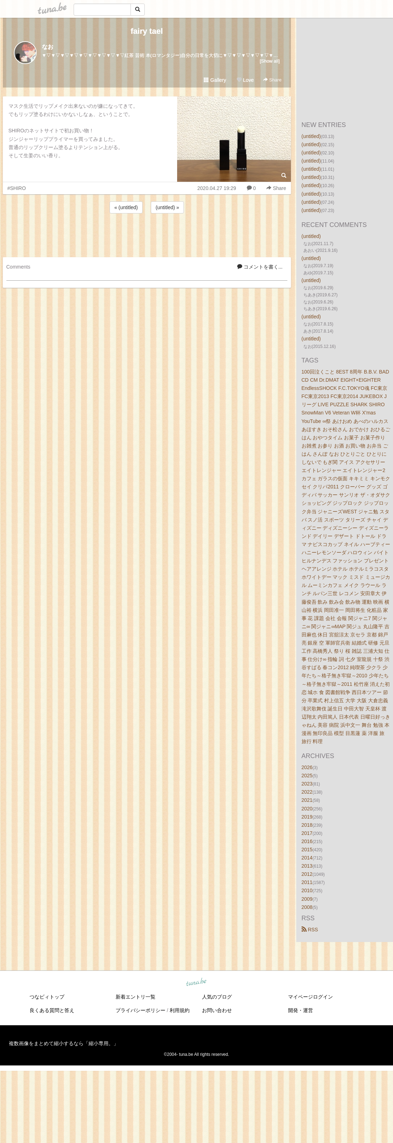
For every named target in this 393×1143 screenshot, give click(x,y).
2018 (307, 825)
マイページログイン (310, 997)
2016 (307, 841)
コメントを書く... (260, 267)
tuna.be (196, 982)
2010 (307, 890)
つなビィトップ (47, 997)
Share (272, 80)
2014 (307, 858)
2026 (307, 767)
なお (47, 47)
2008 (307, 907)
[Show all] (270, 61)
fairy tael (147, 31)
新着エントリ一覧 (135, 997)
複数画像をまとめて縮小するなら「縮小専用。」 (63, 1043)
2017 (307, 833)
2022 (307, 792)
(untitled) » (167, 207)
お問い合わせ (217, 1010)
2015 (307, 849)
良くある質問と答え (52, 1010)
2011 (307, 882)
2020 (307, 808)
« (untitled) (126, 207)
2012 (307, 874)
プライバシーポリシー (140, 1010)
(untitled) (311, 136)
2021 (307, 800)
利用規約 (180, 1010)
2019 (307, 817)
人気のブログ (217, 997)
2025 (307, 775)
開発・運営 (300, 1010)
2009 (307, 899)
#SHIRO (16, 188)
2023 (307, 784)
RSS (310, 929)
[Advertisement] (147, 234)
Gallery (215, 80)
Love (245, 80)
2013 (307, 866)
